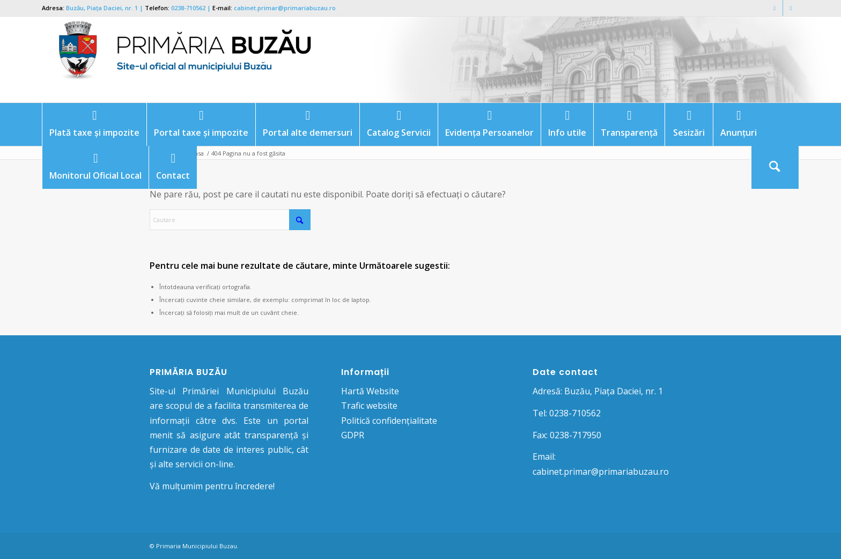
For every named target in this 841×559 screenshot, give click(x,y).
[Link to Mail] (791, 8)
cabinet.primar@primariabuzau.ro (285, 8)
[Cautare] (775, 167)
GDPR (352, 435)
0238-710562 (188, 8)
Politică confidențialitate (389, 420)
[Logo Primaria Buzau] (178, 59)
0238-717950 (575, 435)
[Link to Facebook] (775, 8)
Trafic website (369, 405)
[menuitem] (94, 124)
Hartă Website (370, 391)
